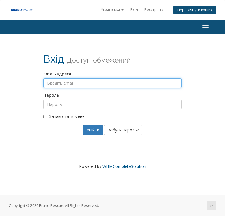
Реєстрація (154, 9)
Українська (112, 9)
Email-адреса (57, 74)
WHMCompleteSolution (124, 166)
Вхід (134, 9)
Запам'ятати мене (64, 116)
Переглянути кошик (194, 9)
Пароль (51, 95)
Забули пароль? (123, 130)
